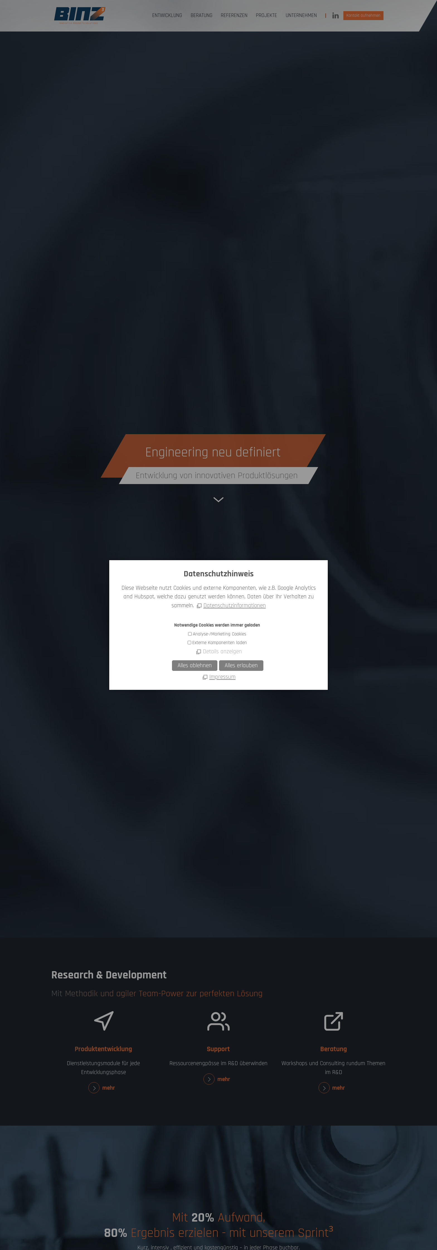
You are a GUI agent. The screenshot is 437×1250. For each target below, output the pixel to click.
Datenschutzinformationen (234, 605)
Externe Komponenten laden (219, 643)
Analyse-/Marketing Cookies (219, 634)
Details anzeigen (222, 651)
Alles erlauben (241, 665)
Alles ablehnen (195, 665)
